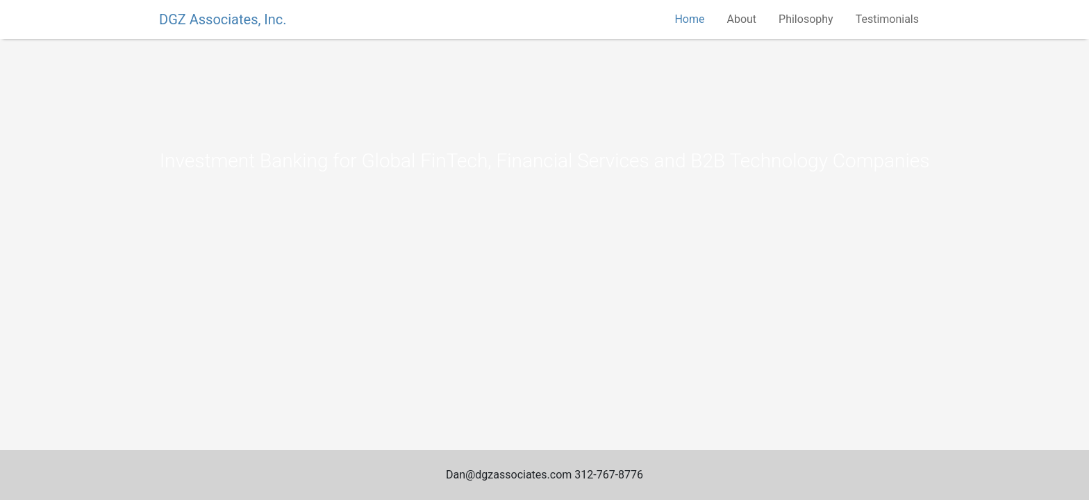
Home (689, 19)
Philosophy (806, 19)
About (741, 19)
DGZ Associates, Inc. (223, 19)
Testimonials (887, 19)
